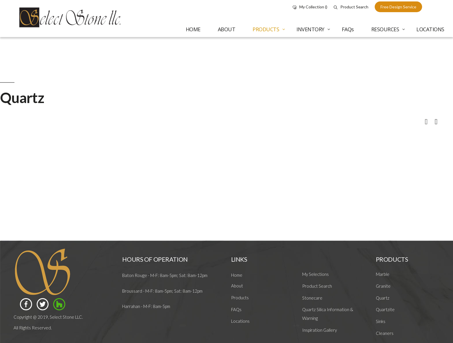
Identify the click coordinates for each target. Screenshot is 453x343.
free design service (398, 6)
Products (240, 297)
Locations (240, 321)
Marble (382, 274)
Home (236, 275)
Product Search (351, 6)
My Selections (315, 274)
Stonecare (312, 297)
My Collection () (310, 6)
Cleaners (384, 333)
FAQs (236, 309)
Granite (383, 286)
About (237, 285)
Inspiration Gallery (319, 330)
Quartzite (385, 309)
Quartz (382, 297)
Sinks (380, 321)
